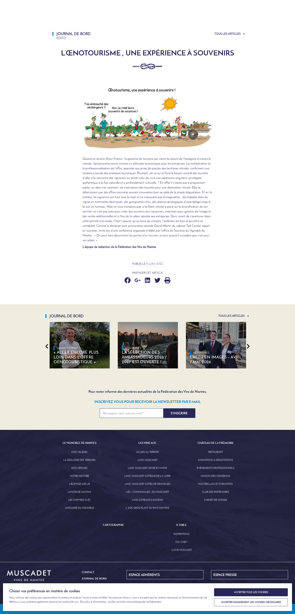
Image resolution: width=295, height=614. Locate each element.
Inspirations (182, 534)
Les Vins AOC (154, 16)
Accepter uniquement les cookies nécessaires (251, 602)
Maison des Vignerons (215, 476)
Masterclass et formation (215, 484)
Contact (88, 572)
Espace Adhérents (174, 3)
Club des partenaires (215, 492)
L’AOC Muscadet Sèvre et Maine (147, 468)
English (236, 3)
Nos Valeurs (79, 452)
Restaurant (215, 452)
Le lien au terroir (147, 452)
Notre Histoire (79, 476)
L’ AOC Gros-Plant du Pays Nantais (147, 507)
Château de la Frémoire (194, 16)
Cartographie (235, 16)
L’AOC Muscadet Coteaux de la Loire (147, 476)
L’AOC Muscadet (147, 460)
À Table (261, 16)
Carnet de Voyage (215, 500)
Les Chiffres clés (79, 500)
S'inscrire (179, 413)
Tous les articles (227, 34)
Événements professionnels (215, 468)
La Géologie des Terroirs (79, 460)
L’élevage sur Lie (79, 484)
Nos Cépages (79, 468)
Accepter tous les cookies (251, 592)
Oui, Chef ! (181, 542)
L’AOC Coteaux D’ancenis (147, 500)
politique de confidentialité (147, 601)
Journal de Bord (208, 3)
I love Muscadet (181, 550)
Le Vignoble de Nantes (115, 16)
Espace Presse (142, 3)
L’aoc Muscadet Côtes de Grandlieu (147, 484)
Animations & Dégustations (215, 460)
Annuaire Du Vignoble (79, 507)
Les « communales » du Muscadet (147, 492)
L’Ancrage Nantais (79, 492)
